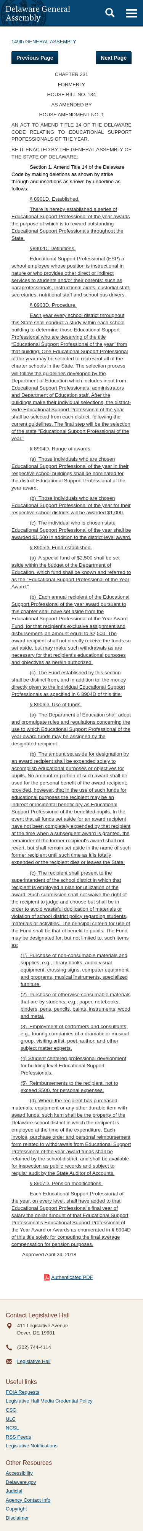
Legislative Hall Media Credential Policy (49, 1401)
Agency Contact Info (28, 1500)
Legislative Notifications (32, 1446)
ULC (11, 1419)
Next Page (114, 58)
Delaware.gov (21, 1482)
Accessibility (19, 1473)
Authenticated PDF (72, 1277)
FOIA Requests (22, 1392)
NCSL (12, 1428)
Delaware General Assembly (38, 13)
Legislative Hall (33, 1361)
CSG (11, 1410)
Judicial (14, 1491)
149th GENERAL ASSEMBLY (43, 41)
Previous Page (34, 58)
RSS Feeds (18, 1437)
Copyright (16, 1509)
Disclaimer (17, 1518)
